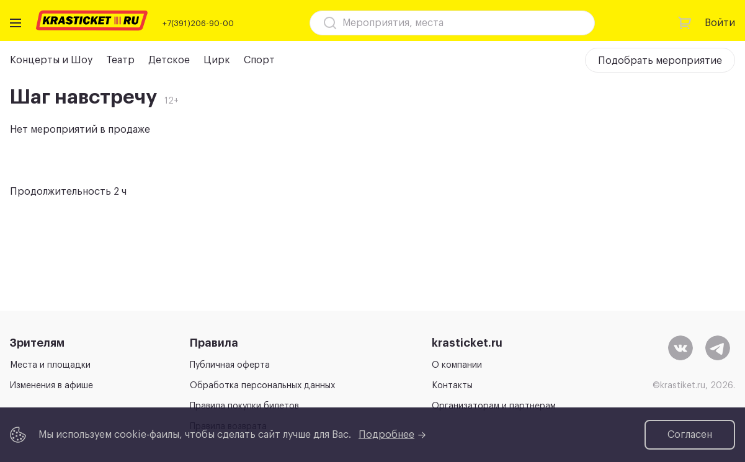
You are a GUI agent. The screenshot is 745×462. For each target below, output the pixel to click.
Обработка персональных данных (262, 385)
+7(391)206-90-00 (198, 23)
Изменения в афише (51, 385)
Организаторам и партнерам (494, 406)
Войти (720, 23)
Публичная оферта (230, 365)
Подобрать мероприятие (660, 61)
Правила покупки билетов (244, 406)
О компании (457, 365)
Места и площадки (50, 365)
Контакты (452, 385)
